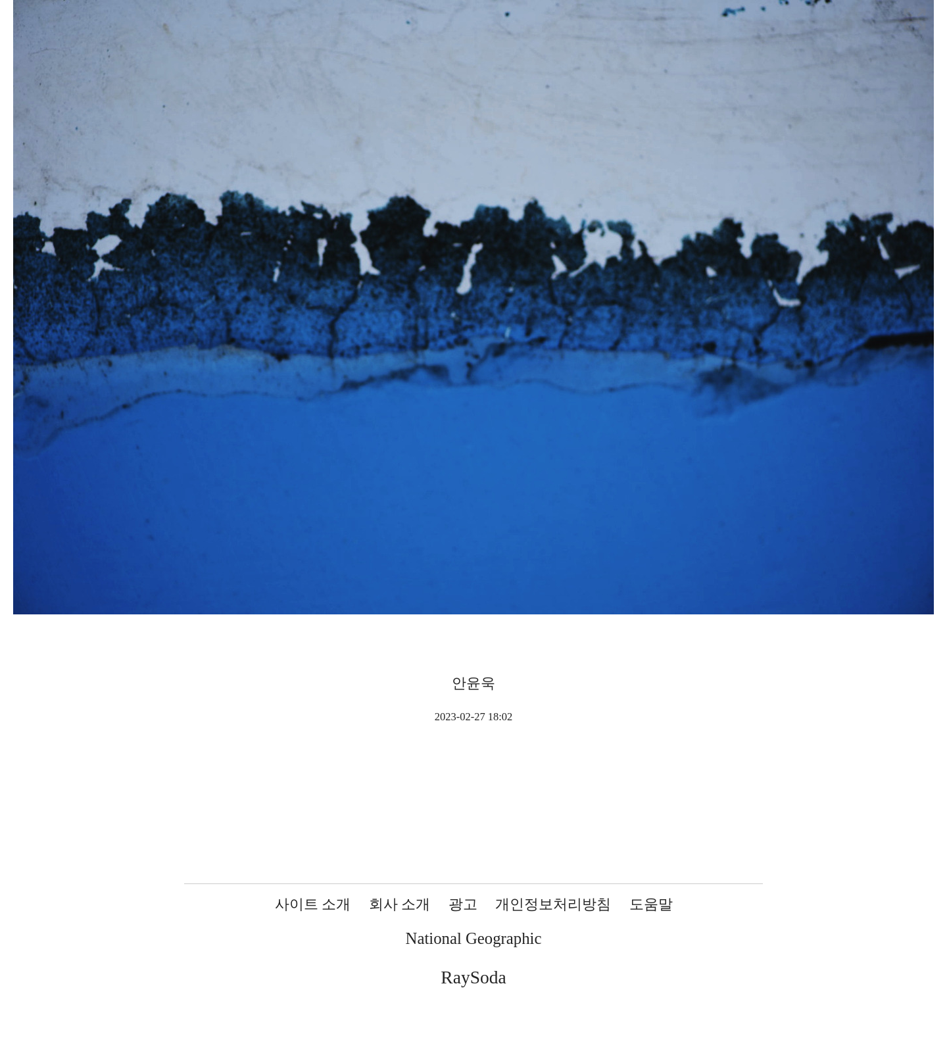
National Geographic (474, 938)
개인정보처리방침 (553, 904)
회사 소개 (400, 904)
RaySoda (473, 977)
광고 (463, 904)
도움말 (651, 904)
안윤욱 (473, 683)
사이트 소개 (313, 904)
